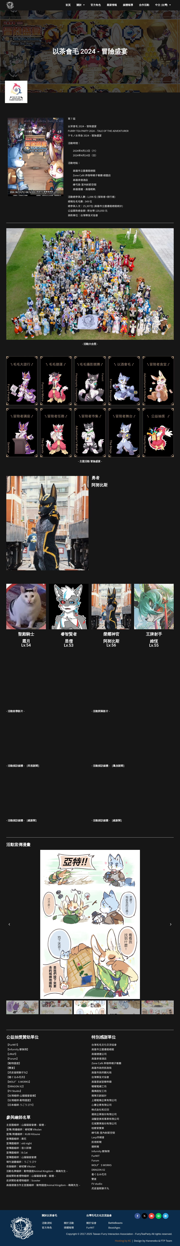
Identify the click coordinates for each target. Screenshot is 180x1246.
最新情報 (112, 4)
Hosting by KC (123, 1240)
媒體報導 (128, 4)
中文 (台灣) (163, 5)
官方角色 (96, 4)
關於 (81, 5)
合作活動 (144, 4)
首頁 (68, 4)
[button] (9, 924)
